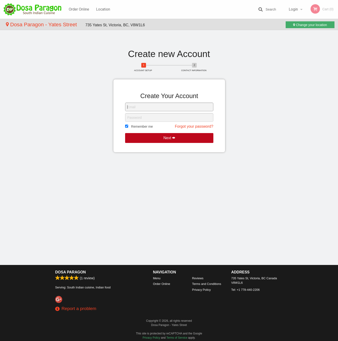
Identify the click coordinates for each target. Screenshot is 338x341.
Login (293, 9)
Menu (157, 278)
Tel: (245, 289)
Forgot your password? (194, 126)
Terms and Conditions (206, 284)
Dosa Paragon (70, 272)
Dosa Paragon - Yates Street (42, 24)
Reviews (197, 278)
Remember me (142, 126)
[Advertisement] (169, 39)
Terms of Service (176, 337)
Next (169, 138)
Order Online (79, 9)
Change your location (310, 25)
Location (103, 9)
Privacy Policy (201, 289)
